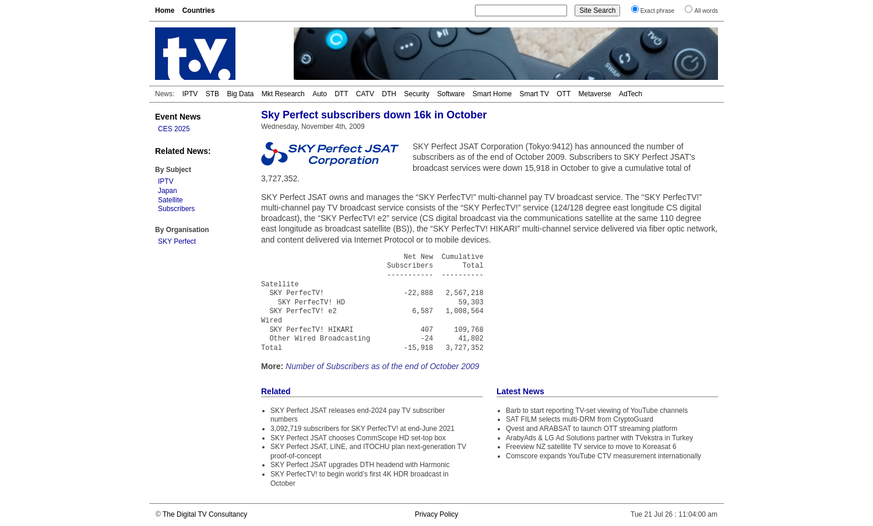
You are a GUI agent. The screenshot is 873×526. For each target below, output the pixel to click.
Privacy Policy (437, 514)
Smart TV (533, 94)
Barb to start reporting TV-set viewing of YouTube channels (597, 410)
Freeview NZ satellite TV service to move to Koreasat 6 (591, 447)
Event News (178, 116)
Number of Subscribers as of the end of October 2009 (382, 366)
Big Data (240, 94)
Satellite (170, 200)
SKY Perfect (177, 241)
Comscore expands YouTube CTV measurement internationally (603, 456)
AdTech (630, 94)
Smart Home (492, 94)
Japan (167, 191)
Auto (319, 94)
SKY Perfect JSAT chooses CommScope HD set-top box (358, 438)
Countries (198, 10)
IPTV (190, 94)
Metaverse (595, 94)
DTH (389, 94)
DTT (341, 94)
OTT (564, 94)
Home (164, 10)
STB (212, 94)
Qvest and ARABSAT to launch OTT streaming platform (591, 429)
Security (416, 94)
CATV (365, 94)
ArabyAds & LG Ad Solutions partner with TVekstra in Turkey (599, 438)
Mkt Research (283, 94)
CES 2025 (174, 129)
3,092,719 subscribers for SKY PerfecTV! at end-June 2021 (362, 429)
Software (450, 94)
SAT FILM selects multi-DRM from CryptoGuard (579, 419)
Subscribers (176, 209)
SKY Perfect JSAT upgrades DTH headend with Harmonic (359, 465)
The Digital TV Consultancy (205, 514)
